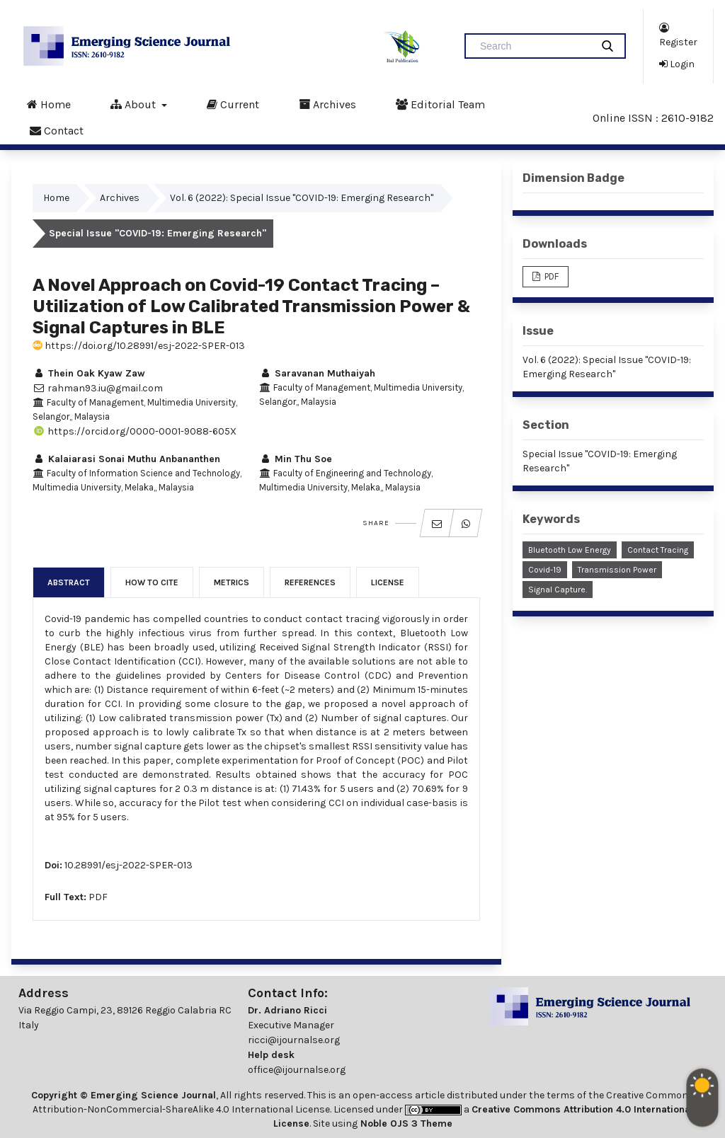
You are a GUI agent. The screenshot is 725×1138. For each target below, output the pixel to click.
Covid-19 (544, 570)
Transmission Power (617, 570)
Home (49, 104)
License (387, 582)
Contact (57, 130)
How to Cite (151, 582)
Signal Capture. (557, 589)
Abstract (68, 582)
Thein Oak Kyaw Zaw (89, 373)
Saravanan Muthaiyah (317, 373)
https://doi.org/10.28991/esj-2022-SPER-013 (139, 346)
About (134, 104)
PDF (98, 897)
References (310, 582)
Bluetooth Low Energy (569, 550)
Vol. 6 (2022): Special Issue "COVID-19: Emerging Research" (301, 198)
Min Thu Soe (295, 459)
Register (678, 34)
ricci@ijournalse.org (294, 1040)
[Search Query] (534, 46)
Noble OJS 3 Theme (405, 1123)
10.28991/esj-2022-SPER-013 (128, 865)
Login (677, 64)
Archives (327, 104)
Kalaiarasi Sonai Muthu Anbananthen (126, 459)
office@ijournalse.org (297, 1070)
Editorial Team (440, 104)
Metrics (231, 582)
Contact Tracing (657, 550)
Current (233, 104)
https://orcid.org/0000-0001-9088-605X (134, 431)
